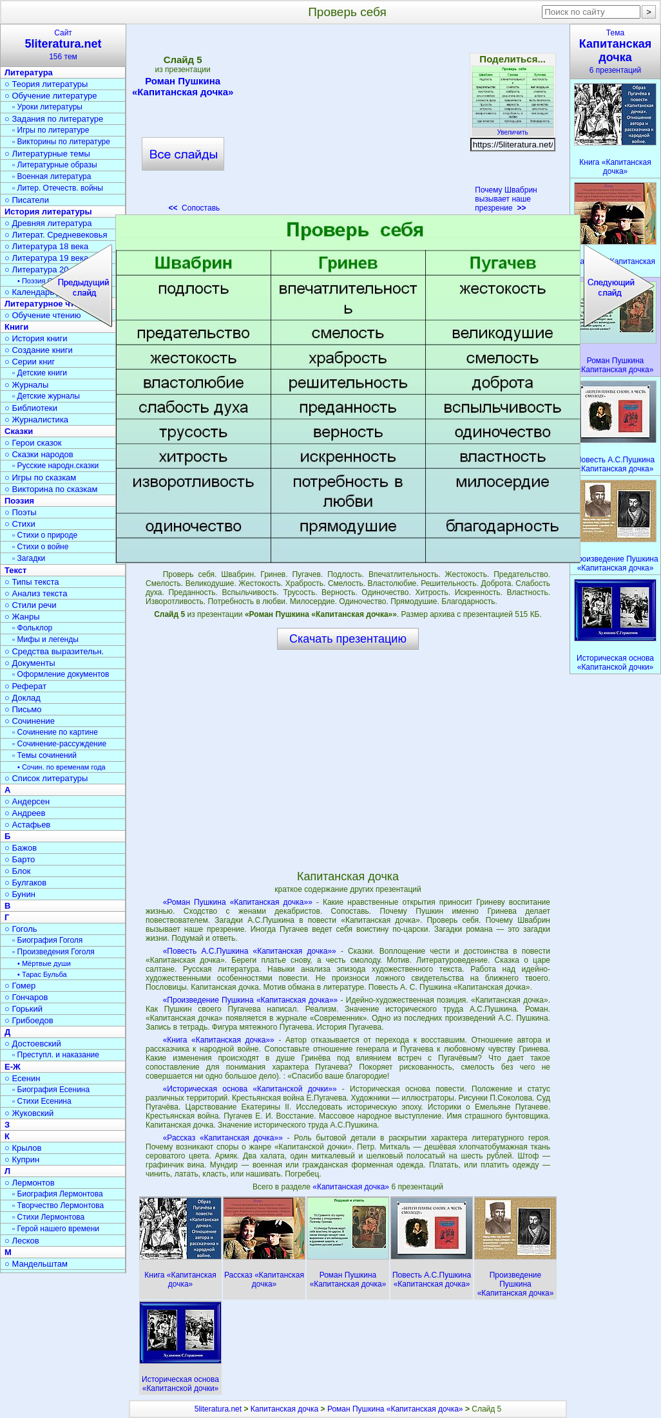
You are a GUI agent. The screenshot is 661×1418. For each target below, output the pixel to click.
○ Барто (20, 859)
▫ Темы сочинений (44, 755)
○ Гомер (20, 985)
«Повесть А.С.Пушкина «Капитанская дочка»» (249, 951)
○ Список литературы (46, 778)
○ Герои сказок (33, 443)
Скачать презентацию (348, 638)
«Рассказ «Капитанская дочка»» (223, 1137)
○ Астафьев (27, 824)
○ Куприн (22, 1159)
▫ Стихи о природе (44, 535)
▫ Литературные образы (54, 164)
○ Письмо (23, 709)
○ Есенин (22, 1078)
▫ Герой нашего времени (55, 1228)
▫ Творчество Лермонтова (58, 1205)
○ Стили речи (31, 605)
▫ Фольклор (32, 627)
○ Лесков (22, 1240)
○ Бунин (20, 894)
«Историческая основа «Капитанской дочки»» (250, 1088)
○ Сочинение (30, 721)
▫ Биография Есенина (51, 1089)
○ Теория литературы (46, 84)
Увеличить (512, 129)
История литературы (48, 211)
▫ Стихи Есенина (42, 1101)
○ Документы (30, 663)
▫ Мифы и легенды (45, 639)
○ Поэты (21, 512)
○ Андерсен (27, 801)
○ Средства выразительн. (54, 651)
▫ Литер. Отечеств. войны (57, 188)
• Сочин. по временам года (61, 767)
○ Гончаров (26, 997)
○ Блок (18, 871)
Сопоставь (194, 208)
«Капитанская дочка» (351, 1186)
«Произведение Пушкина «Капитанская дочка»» (250, 1000)
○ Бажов (21, 848)
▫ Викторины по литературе (61, 141)
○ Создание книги (39, 350)
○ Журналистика (36, 419)
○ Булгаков (25, 882)
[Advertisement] (347, 122)
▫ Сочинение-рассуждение (59, 743)
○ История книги (36, 338)
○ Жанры (22, 616)
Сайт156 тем (63, 44)
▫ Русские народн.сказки (55, 465)
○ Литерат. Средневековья (56, 235)
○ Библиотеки (31, 408)
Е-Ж (13, 1067)
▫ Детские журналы (46, 396)
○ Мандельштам (36, 1264)
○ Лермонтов (30, 1182)
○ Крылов (23, 1148)
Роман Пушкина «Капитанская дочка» (182, 86)
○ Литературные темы (47, 153)
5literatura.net (218, 1408)
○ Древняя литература (48, 223)
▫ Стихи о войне (40, 546)
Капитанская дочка (284, 1408)
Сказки (19, 431)
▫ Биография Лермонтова (57, 1193)
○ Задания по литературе (54, 119)
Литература (29, 72)
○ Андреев (25, 813)
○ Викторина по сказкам (51, 489)
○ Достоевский (33, 1043)
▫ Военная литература (51, 176)
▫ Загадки (28, 558)
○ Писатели (27, 200)
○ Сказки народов (39, 454)
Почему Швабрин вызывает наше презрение (506, 199)
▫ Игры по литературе (50, 130)
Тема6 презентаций (615, 51)
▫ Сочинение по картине (55, 732)
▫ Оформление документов (60, 674)
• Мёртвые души (44, 963)
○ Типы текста (32, 582)
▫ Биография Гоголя (47, 940)
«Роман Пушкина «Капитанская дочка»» (237, 902)
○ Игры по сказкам (40, 477)
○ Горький (24, 1009)
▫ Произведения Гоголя (53, 951)
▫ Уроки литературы (47, 106)
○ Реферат (25, 686)
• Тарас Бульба (42, 974)
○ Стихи (20, 524)
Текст (15, 570)
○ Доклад (23, 698)
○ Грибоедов (29, 1020)
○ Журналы (26, 385)
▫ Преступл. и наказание (55, 1054)
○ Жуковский (29, 1113)
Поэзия (19, 501)
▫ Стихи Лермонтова (48, 1217)
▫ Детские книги (39, 372)
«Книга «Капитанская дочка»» (218, 1040)
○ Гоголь (21, 929)
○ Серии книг (30, 361)
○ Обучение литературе (51, 95)
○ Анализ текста (36, 593)
